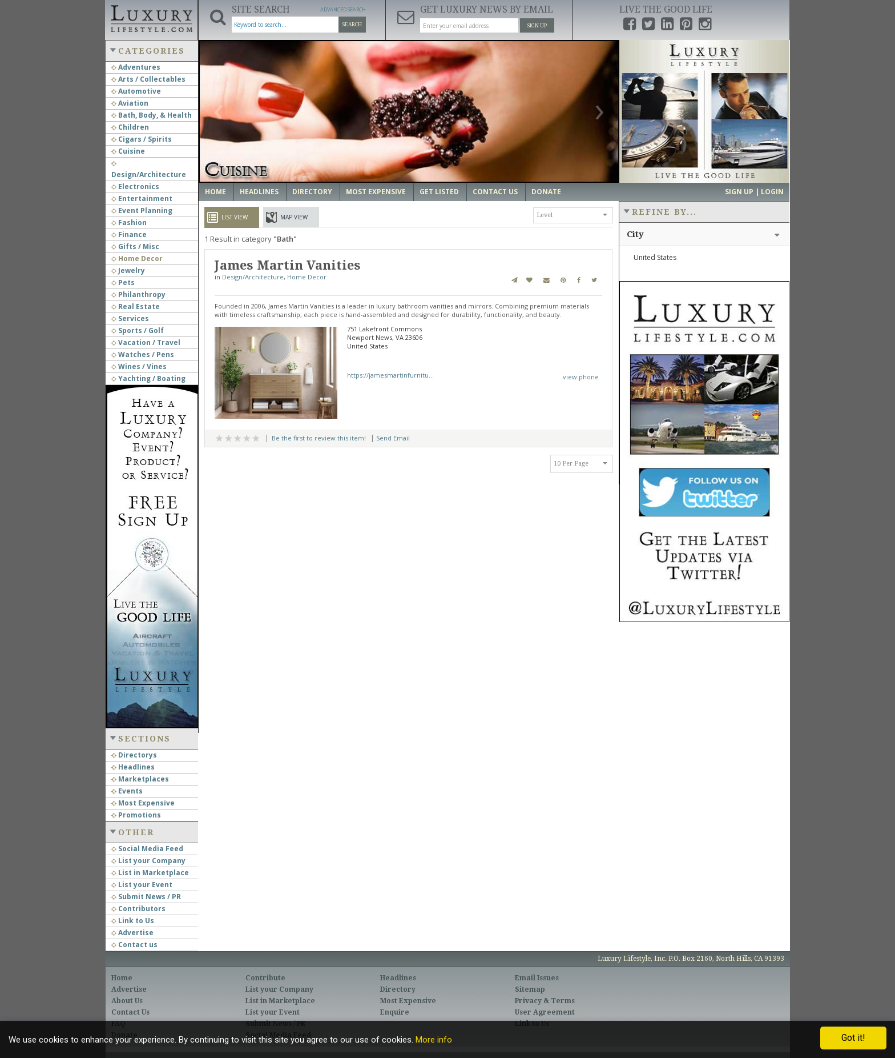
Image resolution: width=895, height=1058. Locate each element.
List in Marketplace (150, 872)
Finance (129, 234)
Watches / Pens (142, 354)
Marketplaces (140, 779)
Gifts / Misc (135, 246)
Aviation (129, 103)
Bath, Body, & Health (151, 115)
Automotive (136, 91)
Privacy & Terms (545, 1001)
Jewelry (128, 270)
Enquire (394, 1012)
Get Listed (439, 192)
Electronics (135, 186)
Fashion (129, 222)
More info (434, 1040)
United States (655, 257)
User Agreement (545, 1012)
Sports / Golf (137, 330)
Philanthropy (138, 294)
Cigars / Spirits (141, 139)
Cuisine (128, 151)
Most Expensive (143, 803)
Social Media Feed (147, 848)
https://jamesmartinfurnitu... (390, 375)
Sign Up (537, 26)
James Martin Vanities (288, 265)
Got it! (853, 1037)
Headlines (133, 767)
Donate (546, 192)
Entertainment (141, 198)
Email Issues (537, 978)
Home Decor (137, 258)
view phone (581, 376)
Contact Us (495, 192)
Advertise (132, 932)
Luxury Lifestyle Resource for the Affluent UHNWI (151, 17)
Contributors (138, 908)
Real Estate (135, 306)
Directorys (134, 755)
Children (130, 127)
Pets (123, 282)
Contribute (265, 978)
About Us (127, 1001)
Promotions (136, 815)
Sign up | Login (754, 192)
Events (127, 791)
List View (234, 217)
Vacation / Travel (145, 342)
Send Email (393, 438)
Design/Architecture (253, 276)
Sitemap (530, 989)
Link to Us (132, 920)
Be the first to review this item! (319, 438)
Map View (294, 217)
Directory (312, 192)
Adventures (135, 67)
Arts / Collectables (148, 79)
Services (130, 318)
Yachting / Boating (148, 378)
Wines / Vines (139, 366)
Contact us (134, 944)
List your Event (141, 884)
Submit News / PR (146, 896)
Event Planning (141, 210)
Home (215, 192)
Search (352, 24)
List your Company (148, 860)
